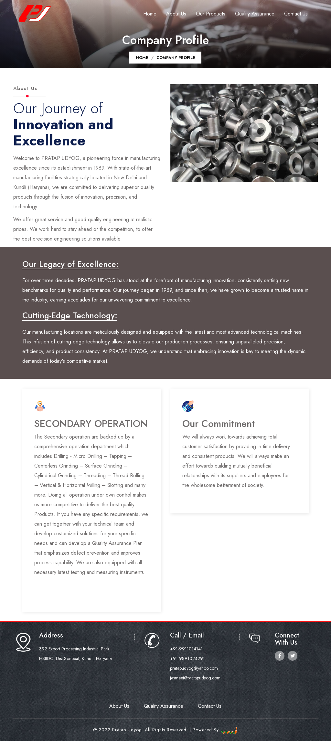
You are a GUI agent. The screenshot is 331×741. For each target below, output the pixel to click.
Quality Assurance (254, 13)
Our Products (210, 13)
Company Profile (175, 58)
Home (149, 13)
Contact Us (296, 13)
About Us (176, 13)
